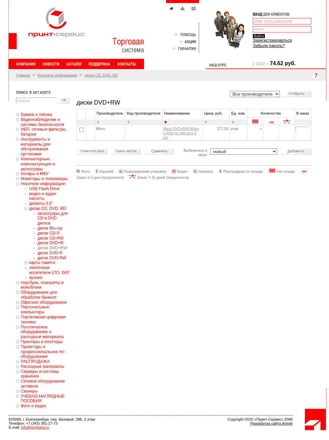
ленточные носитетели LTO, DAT (49, 270)
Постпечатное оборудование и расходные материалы (42, 332)
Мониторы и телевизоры (44, 178)
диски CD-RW (50, 238)
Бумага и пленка (36, 114)
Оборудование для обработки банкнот (39, 295)
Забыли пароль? (269, 45)
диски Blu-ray (49, 228)
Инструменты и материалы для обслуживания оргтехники (35, 146)
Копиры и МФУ (35, 173)
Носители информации (57, 75)
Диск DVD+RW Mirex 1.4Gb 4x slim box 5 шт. (181, 133)
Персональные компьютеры (35, 309)
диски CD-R (48, 233)
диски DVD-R (49, 253)
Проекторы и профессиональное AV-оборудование (43, 351)
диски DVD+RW (52, 248)
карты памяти (42, 262)
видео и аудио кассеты (42, 196)
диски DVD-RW (51, 258)
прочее (35, 277)
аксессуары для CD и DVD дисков (52, 218)
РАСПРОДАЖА (35, 361)
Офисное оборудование (44, 302)
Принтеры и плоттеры (41, 341)
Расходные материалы (42, 366)
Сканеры (29, 391)
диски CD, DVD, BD (101, 75)
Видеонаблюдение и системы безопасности (42, 122)
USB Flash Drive (44, 188)
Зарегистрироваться (272, 40)
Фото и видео (33, 406)
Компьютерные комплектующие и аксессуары (38, 164)
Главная (23, 75)
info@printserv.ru (35, 427)
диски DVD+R (50, 243)
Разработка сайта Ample (271, 423)
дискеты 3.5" (41, 203)
